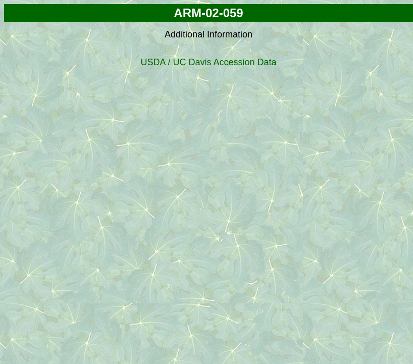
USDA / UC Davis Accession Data (208, 62)
